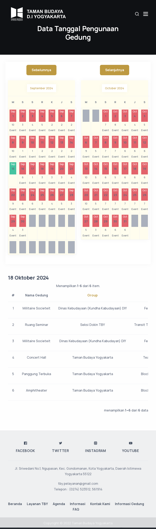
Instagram (95, 512)
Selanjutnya (114, 70)
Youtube (130, 512)
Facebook (25, 512)
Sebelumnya (41, 70)
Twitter (60, 512)
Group (92, 295)
